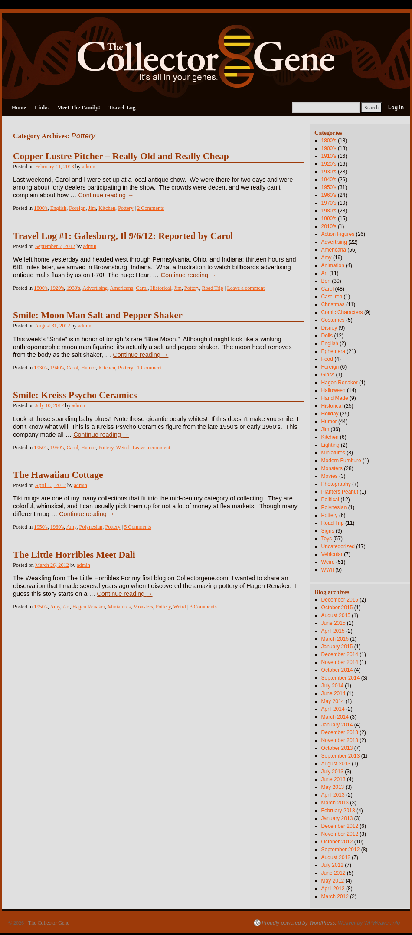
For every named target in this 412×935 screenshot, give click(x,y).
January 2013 (337, 818)
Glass (328, 375)
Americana (122, 288)
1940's (57, 368)
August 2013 (335, 764)
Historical (160, 288)
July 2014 (332, 686)
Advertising (95, 288)
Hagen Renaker (88, 607)
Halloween (333, 390)
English (58, 208)
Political (330, 500)
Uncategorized (338, 546)
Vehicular (332, 554)
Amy (71, 527)
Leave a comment (246, 288)
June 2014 (333, 693)
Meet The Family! (78, 107)
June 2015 (333, 623)
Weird (122, 448)
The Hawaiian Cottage (58, 475)
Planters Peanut (339, 492)
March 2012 (335, 896)
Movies (329, 476)
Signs (327, 531)
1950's (40, 448)
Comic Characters (342, 312)
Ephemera (333, 351)
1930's (73, 288)
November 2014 (339, 662)
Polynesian (91, 527)
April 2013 (333, 795)
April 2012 (333, 889)
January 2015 (337, 647)
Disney (329, 328)
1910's (329, 156)
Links (42, 107)
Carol (141, 288)
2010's (329, 226)
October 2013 (337, 748)
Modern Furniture (341, 461)
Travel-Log (122, 107)
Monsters (143, 607)
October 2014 (337, 670)
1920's (57, 288)
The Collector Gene (48, 923)
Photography (336, 484)
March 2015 (335, 639)
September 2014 (340, 678)
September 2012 (340, 850)
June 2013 (333, 779)
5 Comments (137, 527)
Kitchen (106, 208)
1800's (40, 208)
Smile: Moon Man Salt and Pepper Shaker (98, 315)
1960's (57, 448)
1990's (329, 219)
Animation (332, 265)
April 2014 (333, 709)
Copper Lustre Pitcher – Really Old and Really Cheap (121, 156)
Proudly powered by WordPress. (299, 923)
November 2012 (339, 834)
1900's (329, 148)
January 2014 (337, 725)
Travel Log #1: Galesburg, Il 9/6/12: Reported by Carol (123, 236)
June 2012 (333, 873)
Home (19, 107)
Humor (88, 368)
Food (327, 359)
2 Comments (150, 208)
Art (65, 607)
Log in (396, 108)
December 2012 (339, 826)
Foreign (77, 208)
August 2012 (335, 857)
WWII (327, 570)
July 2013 (332, 771)
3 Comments (203, 607)
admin (88, 166)
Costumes (333, 320)
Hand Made (334, 398)
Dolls (327, 336)
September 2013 (340, 756)
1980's (329, 211)
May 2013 (332, 787)
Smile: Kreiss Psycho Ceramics (75, 395)
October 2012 (337, 842)
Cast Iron (332, 297)
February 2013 (338, 811)
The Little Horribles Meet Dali (74, 554)
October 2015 (337, 608)
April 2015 (333, 631)
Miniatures (119, 607)
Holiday (330, 414)
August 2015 (335, 615)
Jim (92, 208)
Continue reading (106, 195)
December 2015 (339, 600)
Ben (325, 281)
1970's (329, 203)
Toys (326, 539)
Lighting (330, 445)
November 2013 (339, 740)
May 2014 (332, 701)
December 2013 (339, 732)
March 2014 (335, 717)
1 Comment (149, 368)
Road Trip (212, 288)
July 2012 (332, 865)
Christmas (333, 304)
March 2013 (335, 803)
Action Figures (338, 234)
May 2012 (332, 881)
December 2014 (339, 654)
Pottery (125, 208)
